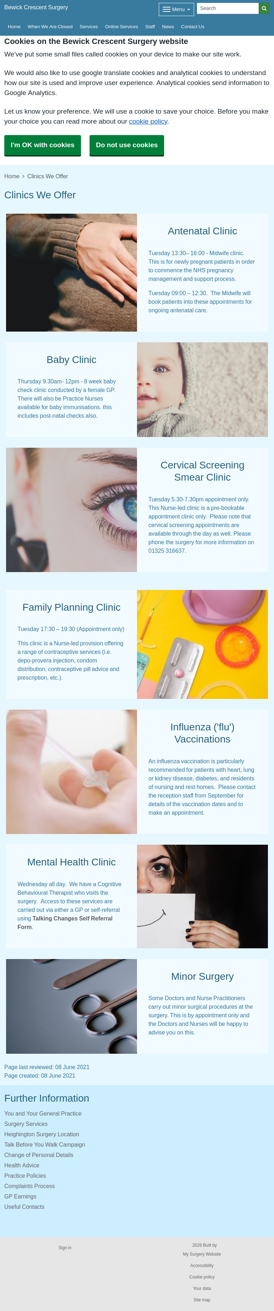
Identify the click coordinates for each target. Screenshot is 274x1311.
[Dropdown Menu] (176, 9)
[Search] (228, 8)
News (168, 26)
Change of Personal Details (38, 1155)
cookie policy (148, 121)
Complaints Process (29, 1186)
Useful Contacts (24, 1207)
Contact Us (192, 26)
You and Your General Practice (43, 1113)
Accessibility (201, 1265)
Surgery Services (25, 1124)
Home (14, 26)
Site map (201, 1300)
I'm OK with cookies (43, 144)
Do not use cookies (127, 144)
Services (89, 26)
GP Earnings (20, 1196)
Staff (150, 26)
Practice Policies (25, 1175)
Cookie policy (201, 1277)
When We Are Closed (50, 26)
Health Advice (21, 1165)
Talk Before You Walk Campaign (44, 1144)
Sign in (65, 1248)
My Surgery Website (202, 1254)
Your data (202, 1288)
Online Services (121, 26)
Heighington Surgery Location (41, 1134)
